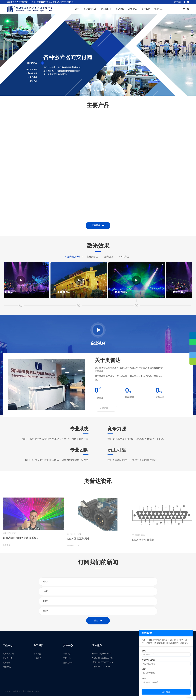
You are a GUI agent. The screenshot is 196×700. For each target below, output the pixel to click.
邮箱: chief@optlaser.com (102, 657)
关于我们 (146, 9)
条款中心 (67, 657)
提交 (98, 624)
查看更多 (98, 226)
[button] (90, 90)
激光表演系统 (90, 9)
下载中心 (67, 662)
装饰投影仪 (106, 9)
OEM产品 (133, 9)
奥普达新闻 (68, 666)
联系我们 (37, 662)
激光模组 (120, 9)
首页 (77, 9)
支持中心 (158, 9)
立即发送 (166, 692)
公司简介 (37, 657)
